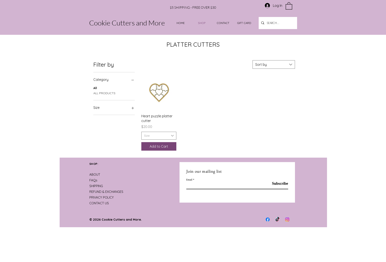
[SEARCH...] (277, 23)
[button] (289, 6)
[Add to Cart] (159, 146)
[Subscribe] (277, 184)
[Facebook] (267, 219)
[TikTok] (277, 219)
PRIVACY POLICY (101, 197)
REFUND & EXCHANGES (106, 192)
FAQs (93, 180)
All (95, 88)
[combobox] (274, 64)
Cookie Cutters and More (127, 22)
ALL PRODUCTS (104, 93)
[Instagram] (287, 219)
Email (189, 179)
